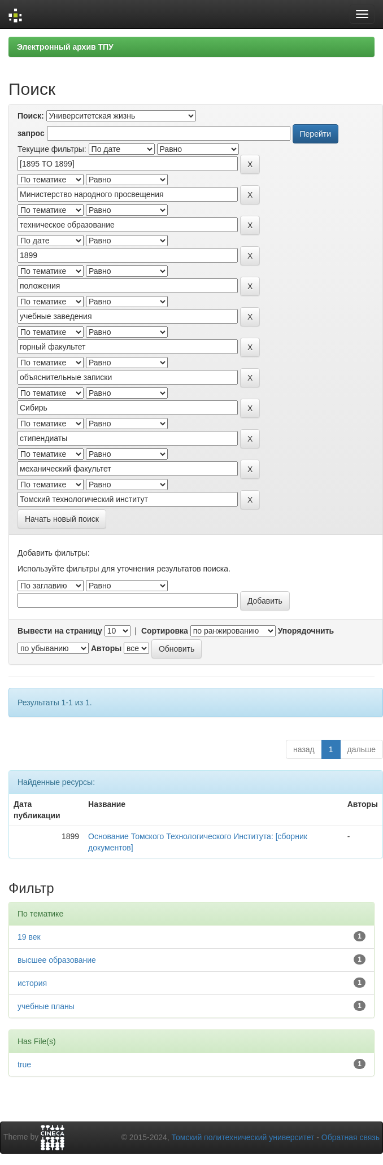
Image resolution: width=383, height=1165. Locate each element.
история (32, 983)
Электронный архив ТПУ (65, 46)
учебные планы (46, 1006)
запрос (31, 133)
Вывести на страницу (60, 630)
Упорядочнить (306, 630)
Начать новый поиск (62, 518)
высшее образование (57, 960)
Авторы (106, 648)
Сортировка (164, 630)
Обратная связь (350, 1137)
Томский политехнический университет (243, 1137)
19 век (29, 936)
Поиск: (31, 115)
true (24, 1064)
